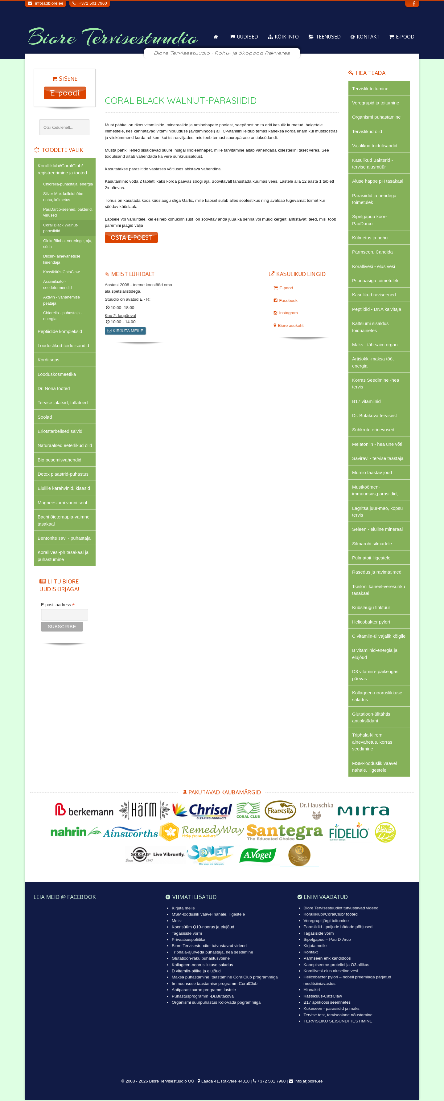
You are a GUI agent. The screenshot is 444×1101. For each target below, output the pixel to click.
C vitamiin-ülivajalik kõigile (379, 637)
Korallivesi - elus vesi (373, 266)
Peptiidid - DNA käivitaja (376, 309)
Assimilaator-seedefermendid (57, 284)
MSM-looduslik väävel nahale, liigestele (374, 768)
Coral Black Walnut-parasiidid (60, 228)
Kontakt (368, 37)
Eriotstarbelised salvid (60, 431)
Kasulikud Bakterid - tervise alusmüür (372, 163)
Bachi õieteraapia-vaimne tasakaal (64, 520)
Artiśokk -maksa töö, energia (373, 363)
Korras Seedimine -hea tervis (375, 384)
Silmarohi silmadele (372, 544)
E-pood (405, 37)
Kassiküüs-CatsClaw (61, 272)
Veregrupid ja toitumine (375, 102)
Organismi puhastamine (376, 117)
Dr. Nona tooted (54, 388)
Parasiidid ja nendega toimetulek (374, 199)
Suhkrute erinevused (373, 430)
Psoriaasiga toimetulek (375, 280)
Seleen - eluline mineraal (377, 530)
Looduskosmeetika (57, 374)
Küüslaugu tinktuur (371, 608)
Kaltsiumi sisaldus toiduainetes (370, 327)
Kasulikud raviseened (374, 295)
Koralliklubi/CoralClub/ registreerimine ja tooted (62, 169)
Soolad (45, 417)
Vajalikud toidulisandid (374, 145)
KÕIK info (287, 37)
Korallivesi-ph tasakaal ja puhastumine (63, 556)
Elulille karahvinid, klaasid (64, 488)
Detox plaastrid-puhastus (63, 474)
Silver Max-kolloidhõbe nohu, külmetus (63, 196)
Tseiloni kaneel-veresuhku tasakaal (378, 590)
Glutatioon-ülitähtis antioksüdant (371, 718)
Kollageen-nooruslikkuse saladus (377, 697)
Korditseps (49, 360)
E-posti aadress (58, 605)
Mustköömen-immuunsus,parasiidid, (375, 491)
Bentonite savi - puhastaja (64, 538)
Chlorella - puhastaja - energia (62, 316)
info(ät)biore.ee (49, 3)
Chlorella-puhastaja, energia (68, 184)
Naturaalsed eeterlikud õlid (65, 445)
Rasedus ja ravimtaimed (376, 572)
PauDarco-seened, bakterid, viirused (68, 212)
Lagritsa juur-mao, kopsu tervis (377, 512)
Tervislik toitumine (370, 88)
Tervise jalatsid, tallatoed (63, 402)
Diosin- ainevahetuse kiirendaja (61, 259)
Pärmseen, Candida (372, 252)
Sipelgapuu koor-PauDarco (369, 220)
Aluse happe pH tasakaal (377, 181)
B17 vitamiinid (366, 401)
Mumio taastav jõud (372, 473)
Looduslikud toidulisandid (63, 345)
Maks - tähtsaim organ (375, 344)
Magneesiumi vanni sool (62, 503)
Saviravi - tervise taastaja (378, 458)
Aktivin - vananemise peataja (61, 300)
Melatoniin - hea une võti (377, 444)
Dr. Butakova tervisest (374, 416)
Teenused (328, 37)
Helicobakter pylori (371, 622)
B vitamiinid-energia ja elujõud (374, 654)
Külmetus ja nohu (370, 238)
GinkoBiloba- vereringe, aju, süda (67, 243)
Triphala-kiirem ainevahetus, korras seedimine (372, 743)
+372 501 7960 (93, 3)
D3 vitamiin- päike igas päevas (375, 676)
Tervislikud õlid (367, 131)
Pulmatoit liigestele (371, 558)
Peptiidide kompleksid (60, 331)
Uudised (247, 37)
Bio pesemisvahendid (59, 460)
